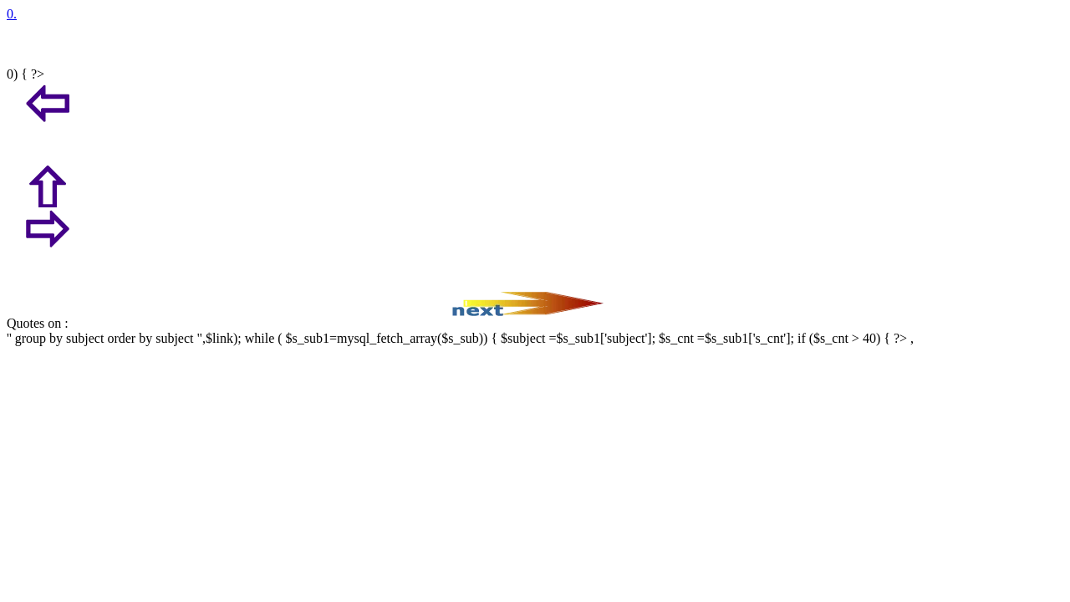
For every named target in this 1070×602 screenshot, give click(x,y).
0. (12, 14)
